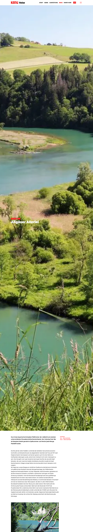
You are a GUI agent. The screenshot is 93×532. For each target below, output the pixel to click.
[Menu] (81, 3)
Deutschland (13, 218)
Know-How (67, 2)
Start (41, 2)
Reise (22, 2)
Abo (75, 2)
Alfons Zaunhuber (66, 438)
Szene (46, 2)
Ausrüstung (53, 2)
